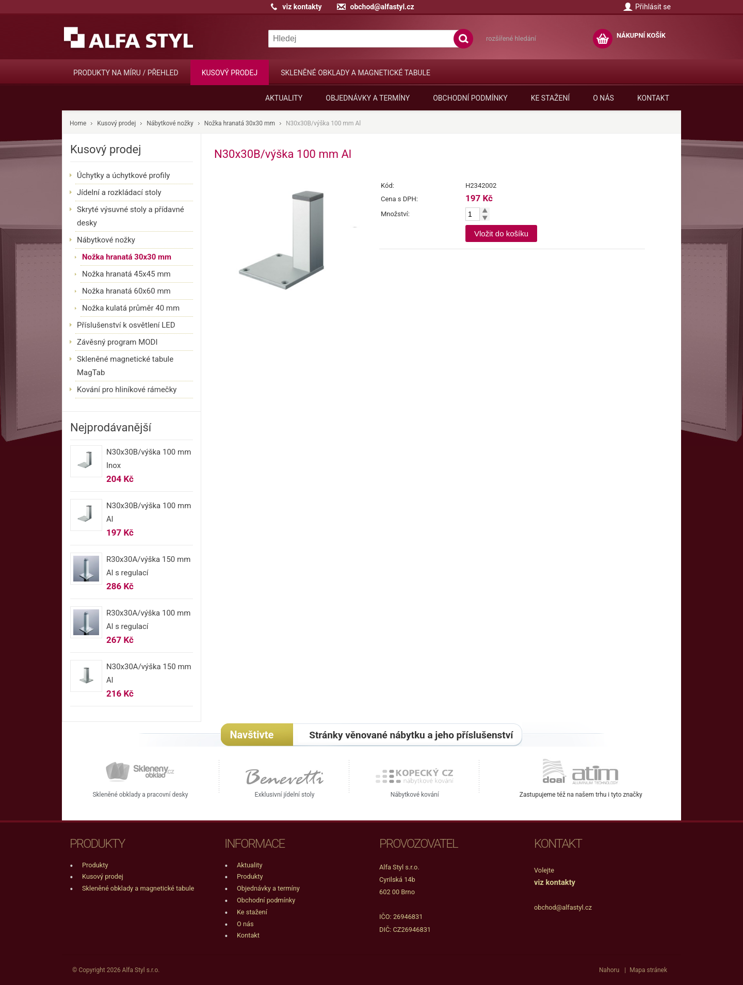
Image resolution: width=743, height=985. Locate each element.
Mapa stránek (648, 970)
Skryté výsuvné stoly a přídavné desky (130, 216)
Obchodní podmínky (470, 98)
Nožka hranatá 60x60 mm (126, 291)
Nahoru (609, 970)
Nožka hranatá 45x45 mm (126, 274)
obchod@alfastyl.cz (382, 7)
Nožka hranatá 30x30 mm (239, 123)
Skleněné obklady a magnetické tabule (355, 73)
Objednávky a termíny (368, 98)
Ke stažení (550, 98)
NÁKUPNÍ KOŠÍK (641, 35)
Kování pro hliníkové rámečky (126, 389)
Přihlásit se (653, 7)
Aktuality (283, 98)
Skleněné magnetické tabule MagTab (125, 365)
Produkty (95, 865)
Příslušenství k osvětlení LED (126, 325)
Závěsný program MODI (117, 342)
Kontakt (653, 98)
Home (78, 123)
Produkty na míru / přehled (126, 73)
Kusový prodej (229, 73)
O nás (603, 98)
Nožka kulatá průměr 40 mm (131, 308)
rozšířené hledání (511, 38)
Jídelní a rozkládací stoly (119, 192)
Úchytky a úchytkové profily (123, 175)
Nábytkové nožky (170, 123)
